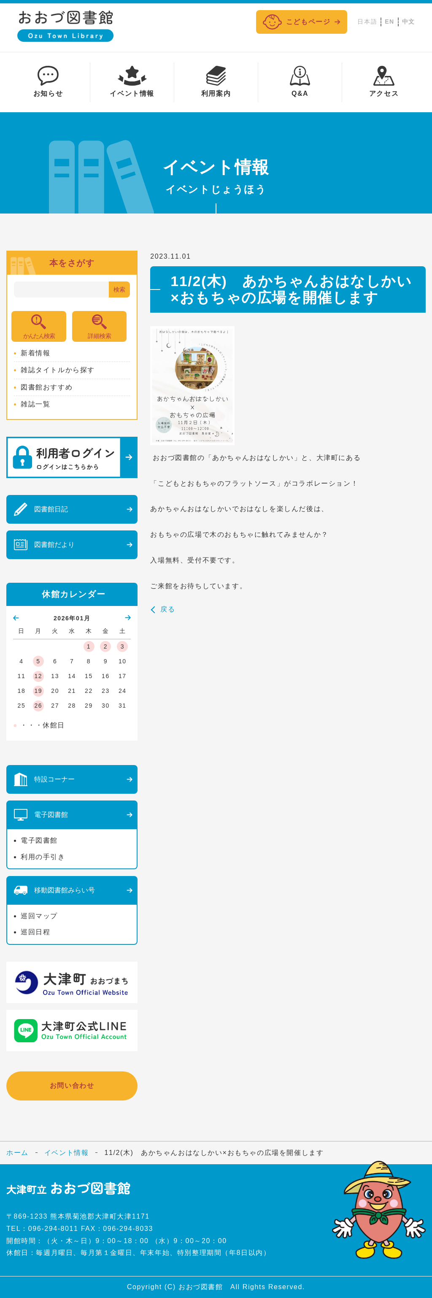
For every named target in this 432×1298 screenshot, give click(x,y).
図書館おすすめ (47, 387)
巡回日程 (35, 932)
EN (389, 21)
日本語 (367, 21)
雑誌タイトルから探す (58, 369)
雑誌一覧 (35, 404)
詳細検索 (99, 336)
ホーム (17, 1152)
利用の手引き (43, 856)
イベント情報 (66, 1152)
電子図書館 (39, 840)
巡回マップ (39, 915)
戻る (167, 609)
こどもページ (297, 22)
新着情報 (35, 353)
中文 (408, 21)
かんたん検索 (38, 336)
